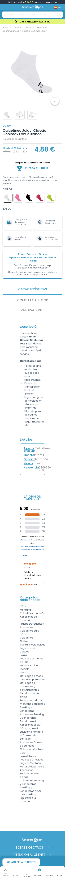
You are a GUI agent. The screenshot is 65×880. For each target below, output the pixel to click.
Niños (23, 606)
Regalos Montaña (30, 763)
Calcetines (26, 637)
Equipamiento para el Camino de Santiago (31, 735)
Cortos (24, 641)
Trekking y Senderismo (27, 709)
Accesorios (26, 627)
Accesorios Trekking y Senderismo (32, 716)
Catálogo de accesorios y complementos (29, 686)
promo (24, 672)
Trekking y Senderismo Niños (30, 789)
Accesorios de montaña (28, 618)
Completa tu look (32, 300)
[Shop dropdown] (57, 7)
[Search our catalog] (59, 14)
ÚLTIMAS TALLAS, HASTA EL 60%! (32, 21)
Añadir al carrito (21, 862)
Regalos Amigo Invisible (29, 667)
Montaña (25, 610)
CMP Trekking (28, 794)
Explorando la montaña (28, 799)
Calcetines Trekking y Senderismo (32, 782)
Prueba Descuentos (32, 623)
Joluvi (7, 125)
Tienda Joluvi (28, 721)
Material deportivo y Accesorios (32, 768)
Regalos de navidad (32, 759)
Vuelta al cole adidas (32, 644)
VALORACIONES (32, 310)
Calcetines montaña (32, 613)
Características (32, 289)
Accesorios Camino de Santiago (32, 743)
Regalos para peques (28, 649)
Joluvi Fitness (28, 756)
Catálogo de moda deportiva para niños (32, 677)
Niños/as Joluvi (29, 728)
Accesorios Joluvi (30, 725)
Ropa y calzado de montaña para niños (32, 702)
